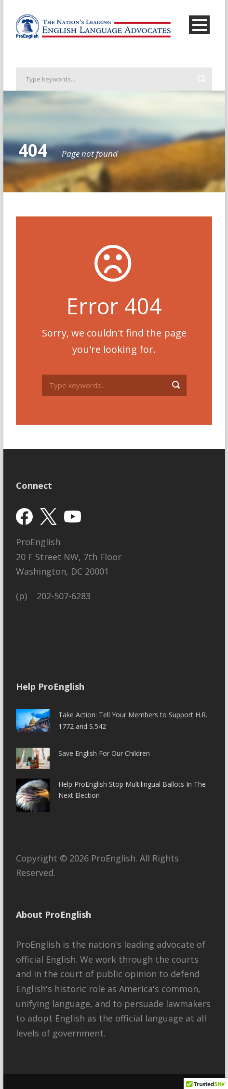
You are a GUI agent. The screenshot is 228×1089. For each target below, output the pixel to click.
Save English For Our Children (104, 753)
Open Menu (199, 24)
